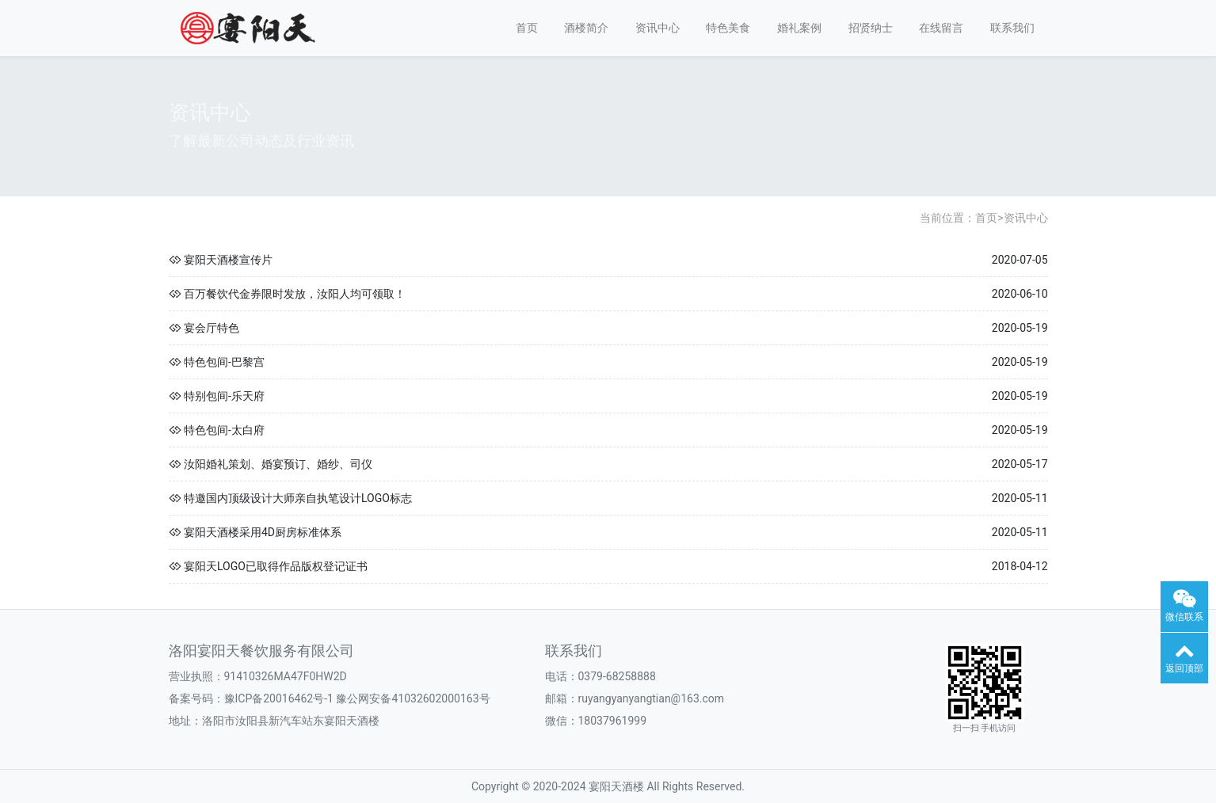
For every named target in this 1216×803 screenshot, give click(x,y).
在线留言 (941, 27)
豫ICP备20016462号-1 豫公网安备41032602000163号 (357, 698)
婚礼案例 (799, 27)
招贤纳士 (870, 27)
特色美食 (728, 27)
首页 (527, 27)
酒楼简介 (586, 27)
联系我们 (1012, 27)
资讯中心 (657, 27)
